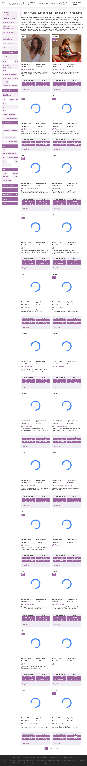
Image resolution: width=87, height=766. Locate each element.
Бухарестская (28, 426)
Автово (57, 545)
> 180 (16, 177)
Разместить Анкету (76, 3)
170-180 (5, 177)
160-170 (15, 173)
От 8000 (15, 78)
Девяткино (27, 129)
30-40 (4, 111)
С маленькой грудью (10, 130)
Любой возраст (12, 118)
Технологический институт (63, 485)
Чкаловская (59, 723)
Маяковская (28, 367)
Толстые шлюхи (12, 157)
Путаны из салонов (9, 18)
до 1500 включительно (7, 57)
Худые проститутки (9, 153)
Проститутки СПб (31, 3)
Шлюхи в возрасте (9, 114)
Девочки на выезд (9, 22)
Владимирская (59, 69)
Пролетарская (59, 367)
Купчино (57, 188)
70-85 (4, 161)
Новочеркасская (29, 604)
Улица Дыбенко (29, 69)
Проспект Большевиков (32, 188)
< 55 (4, 150)
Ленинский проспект (30, 485)
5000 (9, 78)
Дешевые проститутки (7, 66)
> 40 (4, 118)
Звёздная (27, 664)
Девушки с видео (64, 3)
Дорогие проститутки (10, 74)
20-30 (4, 103)
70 (3, 157)
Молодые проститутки (7, 95)
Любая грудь (13, 141)
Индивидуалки (44, 3)
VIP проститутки (8, 48)
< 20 (4, 99)
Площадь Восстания (61, 426)
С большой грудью (9, 138)
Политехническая (60, 129)
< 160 (4, 173)
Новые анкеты (8, 44)
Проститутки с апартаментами (8, 27)
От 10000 (5, 82)
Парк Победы (59, 307)
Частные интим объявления (8, 33)
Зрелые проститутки (10, 107)
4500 (4, 78)
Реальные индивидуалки (7, 13)
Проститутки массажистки (7, 38)
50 (58, 749)
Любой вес (6, 165)
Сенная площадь (60, 664)
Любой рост (7, 181)
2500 (16, 61)
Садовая (57, 248)
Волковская (28, 307)
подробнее (25, 90)
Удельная (27, 545)
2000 (4, 61)
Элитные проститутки (10, 86)
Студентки (14, 99)
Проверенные (55, 3)
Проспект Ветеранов (30, 723)
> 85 (16, 161)
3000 (4, 71)
